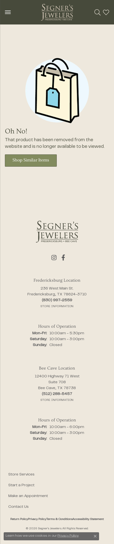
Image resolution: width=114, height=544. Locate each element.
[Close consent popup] (95, 536)
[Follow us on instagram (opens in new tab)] (54, 258)
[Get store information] (57, 306)
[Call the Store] (57, 300)
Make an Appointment (28, 496)
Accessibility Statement (88, 519)
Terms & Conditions (59, 519)
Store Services (21, 474)
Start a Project (21, 485)
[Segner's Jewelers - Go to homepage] (57, 232)
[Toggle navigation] (7, 12)
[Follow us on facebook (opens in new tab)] (63, 258)
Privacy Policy (37, 519)
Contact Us (18, 507)
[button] (97, 12)
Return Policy (19, 519)
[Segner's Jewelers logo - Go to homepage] (57, 12)
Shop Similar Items (30, 160)
